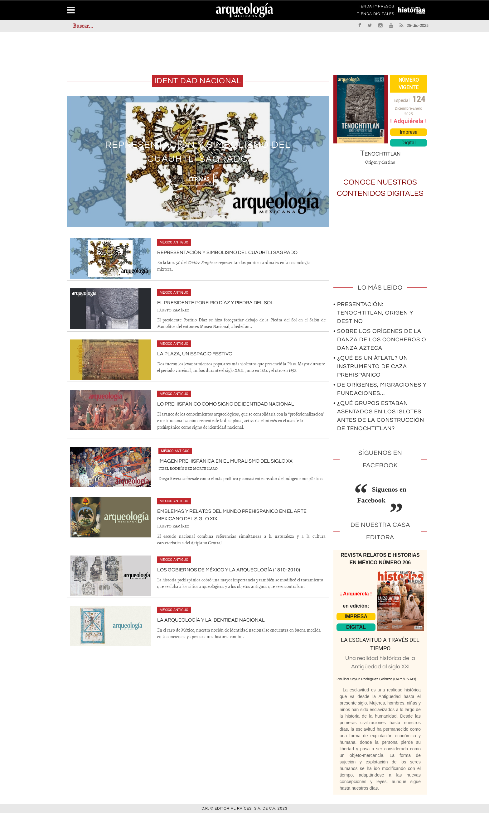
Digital (408, 143)
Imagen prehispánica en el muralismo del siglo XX (225, 461)
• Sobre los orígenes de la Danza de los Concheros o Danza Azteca (379, 339)
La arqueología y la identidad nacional (211, 620)
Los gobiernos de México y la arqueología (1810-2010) (228, 569)
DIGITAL (356, 627)
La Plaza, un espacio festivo (194, 353)
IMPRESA (356, 616)
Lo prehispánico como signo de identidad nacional (225, 404)
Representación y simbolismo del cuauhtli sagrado (227, 252)
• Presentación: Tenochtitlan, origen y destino (373, 312)
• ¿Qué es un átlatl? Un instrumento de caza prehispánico (370, 366)
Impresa (409, 132)
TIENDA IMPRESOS (375, 7)
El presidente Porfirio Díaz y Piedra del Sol (215, 302)
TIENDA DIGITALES (375, 15)
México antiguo (174, 242)
